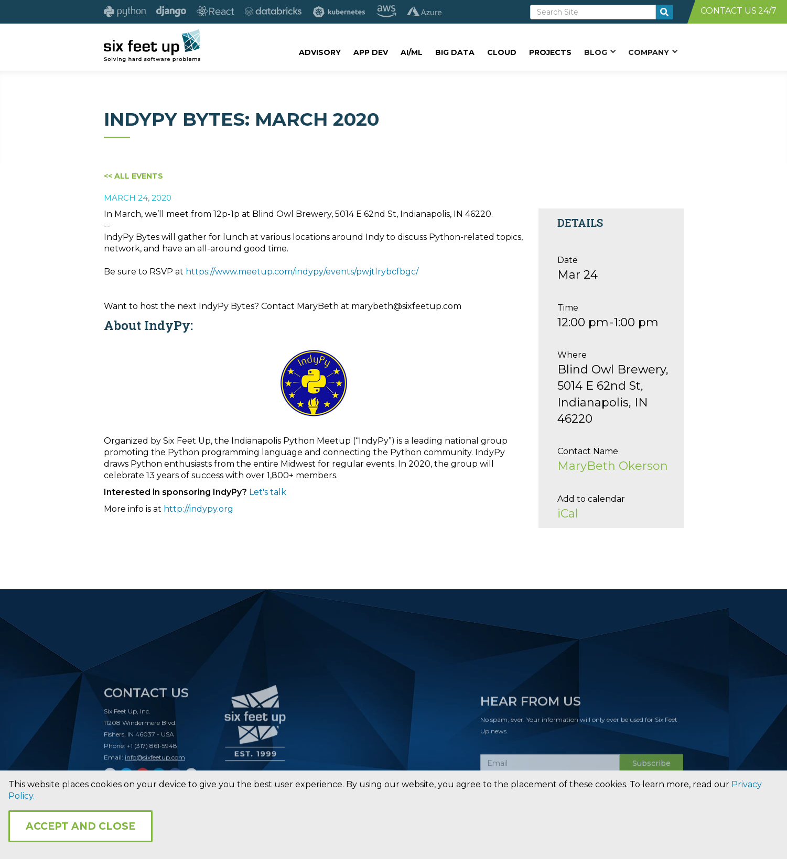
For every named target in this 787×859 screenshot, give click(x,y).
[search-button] (664, 12)
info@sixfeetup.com (155, 761)
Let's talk (267, 492)
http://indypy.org (198, 509)
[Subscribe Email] (550, 767)
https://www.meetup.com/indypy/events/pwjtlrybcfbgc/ (302, 272)
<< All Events (133, 176)
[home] (152, 45)
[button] (600, 51)
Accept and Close (80, 826)
